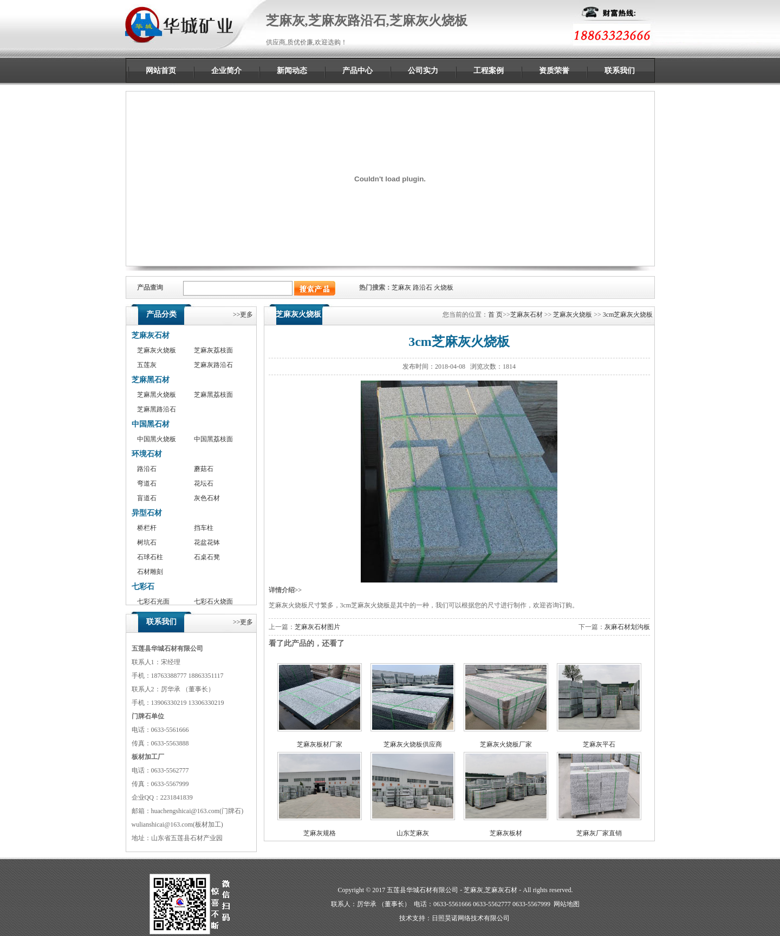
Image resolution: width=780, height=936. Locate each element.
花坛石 (203, 483)
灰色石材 (207, 498)
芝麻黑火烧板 (156, 394)
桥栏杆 (147, 528)
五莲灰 (147, 365)
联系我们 (619, 71)
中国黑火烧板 (156, 439)
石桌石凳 (207, 557)
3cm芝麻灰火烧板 (628, 314)
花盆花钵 (207, 542)
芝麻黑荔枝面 (213, 394)
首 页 (495, 314)
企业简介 (226, 71)
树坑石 (147, 542)
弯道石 (147, 483)
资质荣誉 (554, 71)
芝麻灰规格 (319, 833)
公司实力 (423, 71)
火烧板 (443, 287)
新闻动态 (292, 71)
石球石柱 (150, 557)
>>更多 (243, 314)
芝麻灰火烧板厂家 (506, 744)
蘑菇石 (203, 469)
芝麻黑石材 (151, 380)
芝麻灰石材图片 (317, 627)
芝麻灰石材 (151, 335)
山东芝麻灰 (412, 833)
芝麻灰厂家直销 (599, 833)
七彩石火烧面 (213, 601)
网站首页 (161, 71)
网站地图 (567, 904)
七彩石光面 (153, 601)
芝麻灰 (401, 287)
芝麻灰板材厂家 (319, 744)
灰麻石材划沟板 (627, 627)
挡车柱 (203, 528)
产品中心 (357, 71)
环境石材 (147, 454)
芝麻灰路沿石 (213, 365)
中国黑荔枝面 (213, 439)
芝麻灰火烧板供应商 (413, 744)
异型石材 (147, 513)
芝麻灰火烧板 (156, 350)
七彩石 (143, 586)
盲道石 (147, 498)
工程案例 (488, 71)
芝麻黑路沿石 (156, 409)
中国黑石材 (151, 424)
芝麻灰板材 (506, 833)
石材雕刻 (150, 571)
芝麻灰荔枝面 (213, 350)
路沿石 (422, 287)
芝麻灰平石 (599, 744)
